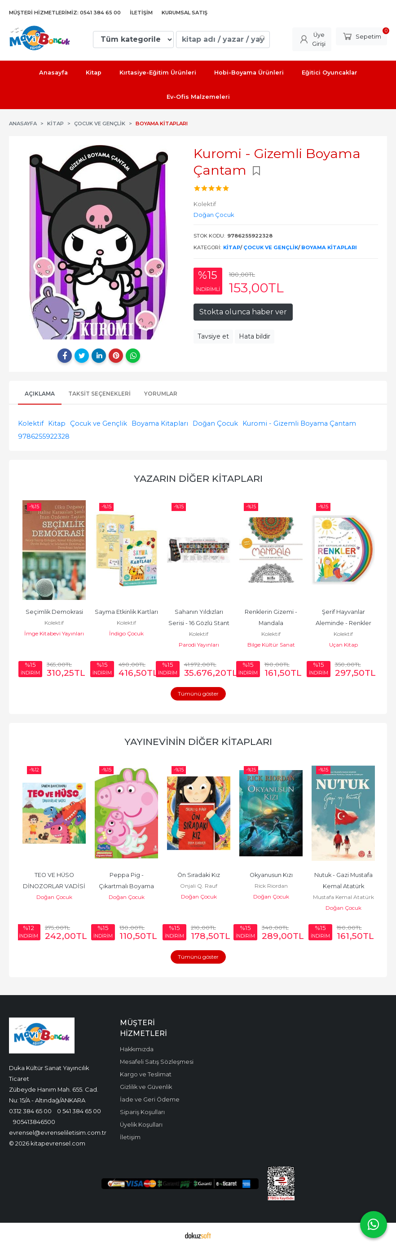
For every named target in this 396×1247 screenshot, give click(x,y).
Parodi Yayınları (199, 644)
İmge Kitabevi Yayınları (54, 633)
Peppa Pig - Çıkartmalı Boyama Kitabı (127, 886)
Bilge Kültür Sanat (271, 644)
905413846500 (34, 1121)
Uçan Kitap (343, 644)
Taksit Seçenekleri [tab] (99, 393)
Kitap (231, 247)
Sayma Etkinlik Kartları (126, 611)
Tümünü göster (198, 693)
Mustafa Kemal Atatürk (343, 897)
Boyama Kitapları (329, 247)
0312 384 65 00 (30, 1111)
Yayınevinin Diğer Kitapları (198, 741)
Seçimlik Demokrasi (54, 611)
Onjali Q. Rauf (198, 885)
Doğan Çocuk (215, 423)
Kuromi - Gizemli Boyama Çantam (299, 423)
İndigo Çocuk (126, 633)
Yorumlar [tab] (160, 393)
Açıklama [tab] (40, 393)
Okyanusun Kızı (271, 875)
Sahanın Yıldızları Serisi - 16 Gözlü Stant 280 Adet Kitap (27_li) (199, 623)
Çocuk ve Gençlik (270, 247)
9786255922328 (44, 436)
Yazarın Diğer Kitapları (198, 478)
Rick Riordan (271, 885)
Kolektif (31, 423)
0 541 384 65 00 (79, 1111)
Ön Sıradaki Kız (198, 875)
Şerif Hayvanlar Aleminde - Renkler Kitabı (344, 623)
